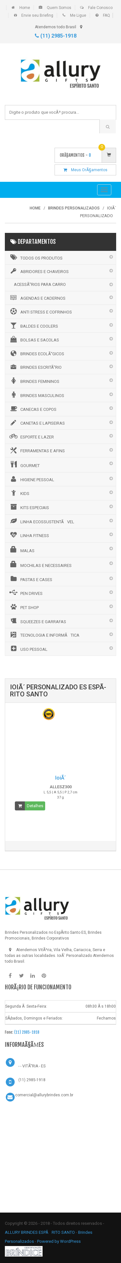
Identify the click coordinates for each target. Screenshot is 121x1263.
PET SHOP (23, 607)
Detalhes (35, 805)
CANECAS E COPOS (32, 408)
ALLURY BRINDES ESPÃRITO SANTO (40, 1232)
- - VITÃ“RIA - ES (31, 1066)
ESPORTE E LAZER (31, 436)
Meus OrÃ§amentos (85, 170)
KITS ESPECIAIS (28, 507)
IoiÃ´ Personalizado (74, 955)
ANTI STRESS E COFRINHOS (40, 311)
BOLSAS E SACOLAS (33, 339)
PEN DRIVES (25, 592)
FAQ (106, 15)
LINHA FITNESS (28, 535)
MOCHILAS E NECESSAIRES (40, 564)
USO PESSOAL (27, 648)
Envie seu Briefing (37, 15)
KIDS (18, 493)
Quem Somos (59, 7)
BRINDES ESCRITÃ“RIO (35, 367)
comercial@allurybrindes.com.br (44, 1095)
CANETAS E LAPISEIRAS (36, 423)
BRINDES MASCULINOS (36, 395)
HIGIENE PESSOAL (31, 479)
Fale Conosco (100, 7)
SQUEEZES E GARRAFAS (37, 621)
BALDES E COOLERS (33, 325)
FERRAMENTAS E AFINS (36, 450)
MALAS (21, 549)
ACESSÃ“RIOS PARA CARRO (40, 284)
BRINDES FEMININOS (33, 380)
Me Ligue (78, 15)
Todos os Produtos (35, 257)
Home (24, 7)
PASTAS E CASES (30, 579)
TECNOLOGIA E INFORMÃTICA (43, 635)
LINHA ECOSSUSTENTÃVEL (41, 521)
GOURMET (24, 464)
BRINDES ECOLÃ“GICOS (36, 353)
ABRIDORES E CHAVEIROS (38, 271)
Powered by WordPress (59, 1241)
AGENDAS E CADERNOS (37, 298)
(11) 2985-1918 (55, 36)
